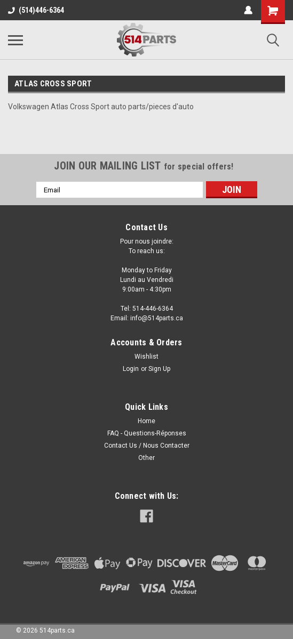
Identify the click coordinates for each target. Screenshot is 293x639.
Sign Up (159, 369)
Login (131, 369)
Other (146, 458)
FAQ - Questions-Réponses (146, 433)
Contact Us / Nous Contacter (146, 445)
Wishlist (146, 356)
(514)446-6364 (36, 10)
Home (146, 421)
